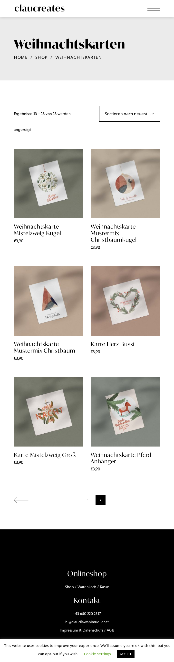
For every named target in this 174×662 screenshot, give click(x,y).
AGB (110, 630)
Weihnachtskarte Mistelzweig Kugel (37, 230)
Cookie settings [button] (97, 653)
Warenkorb (86, 587)
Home (21, 57)
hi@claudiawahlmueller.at (87, 622)
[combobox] (129, 114)
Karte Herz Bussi (113, 344)
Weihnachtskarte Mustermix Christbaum (44, 347)
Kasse (104, 587)
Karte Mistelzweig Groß (45, 455)
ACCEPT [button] (126, 654)
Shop (41, 57)
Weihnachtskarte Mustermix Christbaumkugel (114, 233)
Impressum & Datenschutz (81, 630)
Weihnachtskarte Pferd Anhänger (121, 458)
